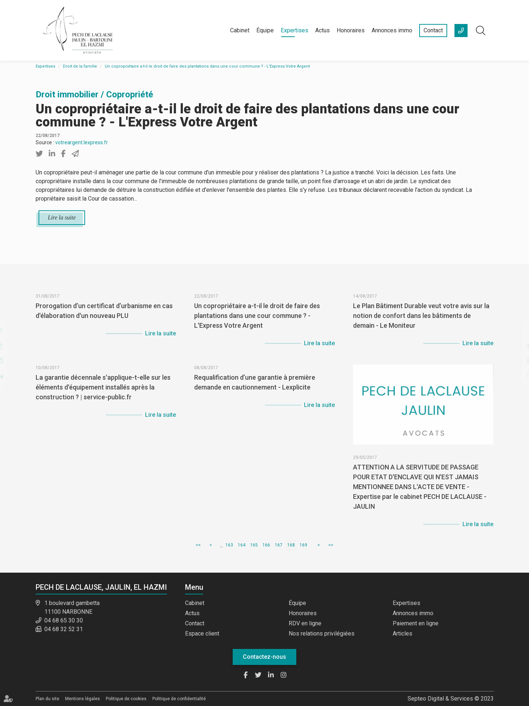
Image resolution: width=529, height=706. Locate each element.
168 (291, 545)
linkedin (514, 360)
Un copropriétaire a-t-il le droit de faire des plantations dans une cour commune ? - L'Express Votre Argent (207, 66)
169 (303, 545)
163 (229, 545)
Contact (433, 30)
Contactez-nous (264, 656)
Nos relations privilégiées (321, 633)
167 (278, 545)
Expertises (294, 30)
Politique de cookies (126, 698)
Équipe (265, 30)
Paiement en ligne (415, 623)
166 (266, 545)
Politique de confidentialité (179, 698)
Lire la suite (62, 217)
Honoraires (351, 30)
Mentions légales (82, 698)
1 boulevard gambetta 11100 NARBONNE (72, 607)
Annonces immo (392, 30)
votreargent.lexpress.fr (81, 142)
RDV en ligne (305, 623)
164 (241, 545)
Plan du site (47, 698)
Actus (322, 30)
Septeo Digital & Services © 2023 (451, 698)
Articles (402, 633)
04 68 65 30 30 (63, 620)
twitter (514, 346)
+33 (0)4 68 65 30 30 (461, 30)
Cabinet (239, 30)
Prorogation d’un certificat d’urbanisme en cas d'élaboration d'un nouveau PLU (104, 323)
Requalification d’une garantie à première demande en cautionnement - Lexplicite (254, 395)
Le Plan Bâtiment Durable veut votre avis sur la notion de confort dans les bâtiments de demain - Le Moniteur (421, 328)
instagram (514, 375)
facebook (514, 331)
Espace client (202, 633)
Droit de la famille (80, 66)
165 (254, 545)
